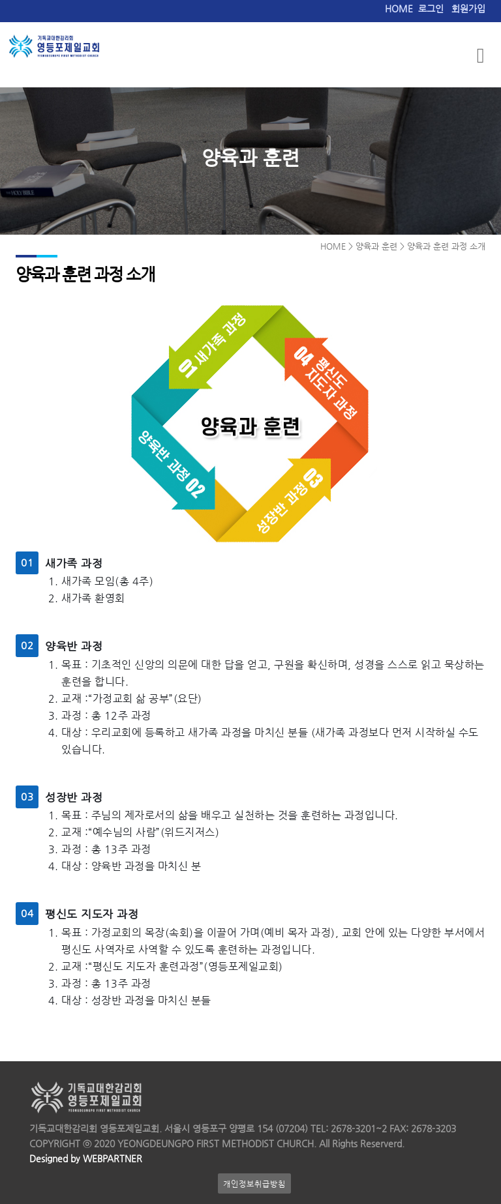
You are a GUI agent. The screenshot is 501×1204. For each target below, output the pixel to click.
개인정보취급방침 (254, 1183)
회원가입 (468, 8)
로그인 (431, 8)
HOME (399, 8)
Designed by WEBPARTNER (85, 1158)
